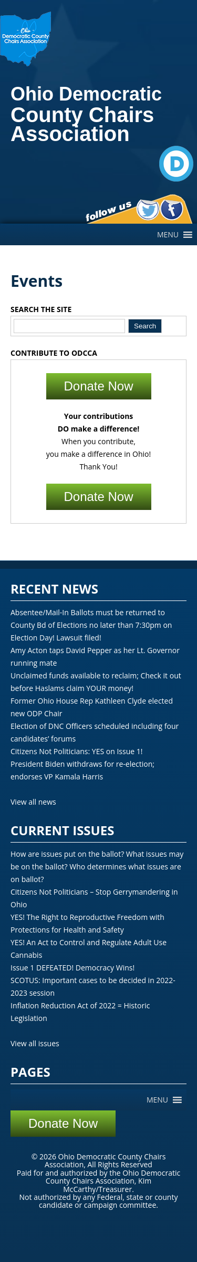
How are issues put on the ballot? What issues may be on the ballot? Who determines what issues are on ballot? (97, 866)
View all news (33, 802)
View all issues (35, 1043)
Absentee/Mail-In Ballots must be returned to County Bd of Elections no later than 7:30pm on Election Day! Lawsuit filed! (91, 625)
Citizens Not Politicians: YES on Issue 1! (76, 751)
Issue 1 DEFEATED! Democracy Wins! (72, 968)
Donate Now (98, 386)
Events (37, 281)
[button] (168, 234)
